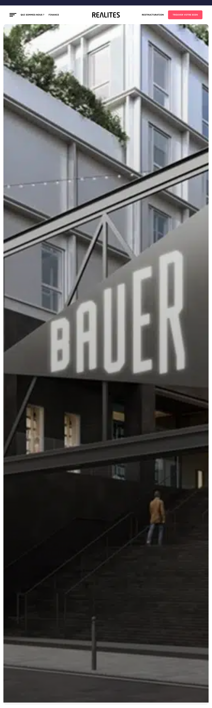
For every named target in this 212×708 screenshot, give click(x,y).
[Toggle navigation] (13, 15)
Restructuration (153, 14)
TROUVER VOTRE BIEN (185, 14)
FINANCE (54, 14)
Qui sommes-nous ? (32, 14)
